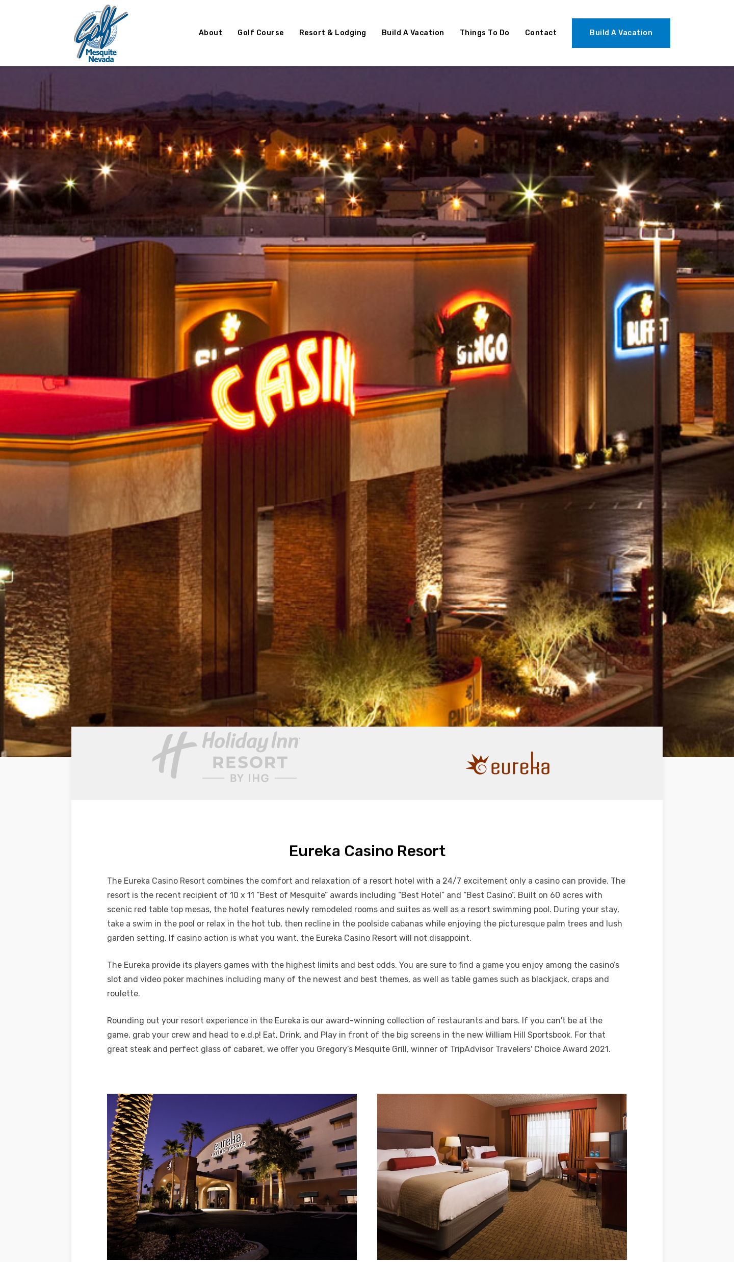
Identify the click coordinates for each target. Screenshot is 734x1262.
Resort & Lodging (332, 33)
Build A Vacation (413, 33)
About (211, 33)
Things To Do (485, 33)
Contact (541, 33)
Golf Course (261, 33)
